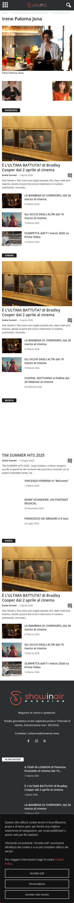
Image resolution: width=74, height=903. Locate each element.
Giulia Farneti (9, 175)
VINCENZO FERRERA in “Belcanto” (46, 481)
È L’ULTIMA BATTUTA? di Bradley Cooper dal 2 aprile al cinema (31, 167)
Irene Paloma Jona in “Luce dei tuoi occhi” (30, 12)
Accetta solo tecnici (37, 894)
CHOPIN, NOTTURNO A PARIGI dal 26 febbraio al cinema (46, 380)
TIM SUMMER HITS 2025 (23, 455)
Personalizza (37, 883)
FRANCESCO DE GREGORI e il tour (46, 518)
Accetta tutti (37, 873)
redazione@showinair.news (43, 733)
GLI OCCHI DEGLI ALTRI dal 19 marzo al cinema (44, 216)
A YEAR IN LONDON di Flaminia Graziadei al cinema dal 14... (45, 769)
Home (4, 12)
